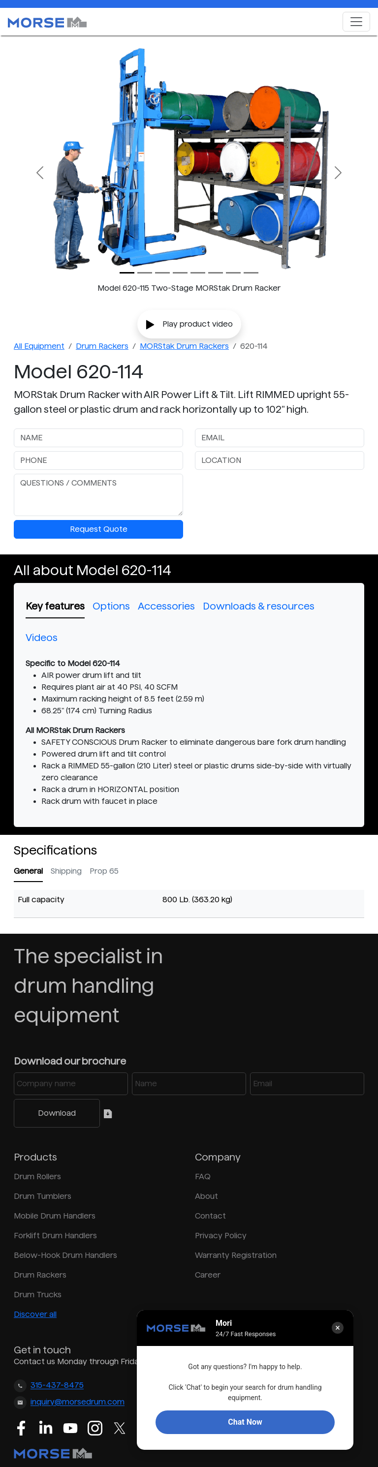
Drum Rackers (102, 346)
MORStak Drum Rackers (184, 346)
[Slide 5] (215, 272)
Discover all (35, 1314)
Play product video (189, 325)
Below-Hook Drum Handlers (65, 1255)
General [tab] (28, 871)
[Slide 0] (127, 272)
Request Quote (98, 529)
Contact (210, 1216)
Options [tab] (111, 606)
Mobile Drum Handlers (54, 1216)
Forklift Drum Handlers (55, 1235)
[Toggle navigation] (356, 21)
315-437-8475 (57, 1385)
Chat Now (245, 1422)
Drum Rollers (37, 1176)
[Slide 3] (180, 272)
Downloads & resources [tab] (259, 606)
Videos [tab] (42, 637)
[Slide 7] (251, 272)
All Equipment (39, 346)
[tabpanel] (189, 732)
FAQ (203, 1176)
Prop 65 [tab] (104, 871)
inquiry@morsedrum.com (78, 1402)
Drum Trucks (38, 1294)
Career (207, 1275)
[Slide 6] (233, 272)
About (206, 1196)
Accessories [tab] (166, 606)
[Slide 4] (197, 272)
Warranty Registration (236, 1255)
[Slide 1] (144, 272)
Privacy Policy (221, 1235)
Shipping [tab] (66, 871)
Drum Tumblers (42, 1196)
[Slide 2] (162, 272)
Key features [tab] (55, 606)
